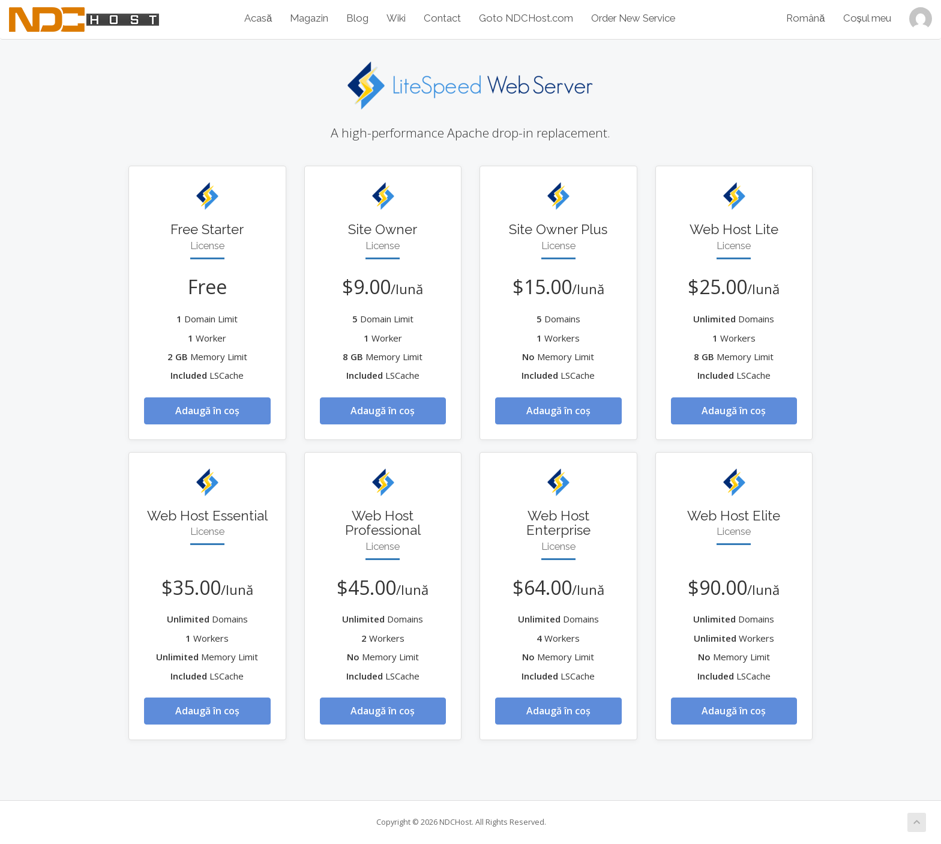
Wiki (396, 18)
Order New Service (633, 18)
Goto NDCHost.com (526, 18)
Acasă (258, 18)
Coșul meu (867, 18)
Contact (442, 18)
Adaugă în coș (207, 410)
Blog (357, 18)
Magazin (309, 18)
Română (805, 18)
